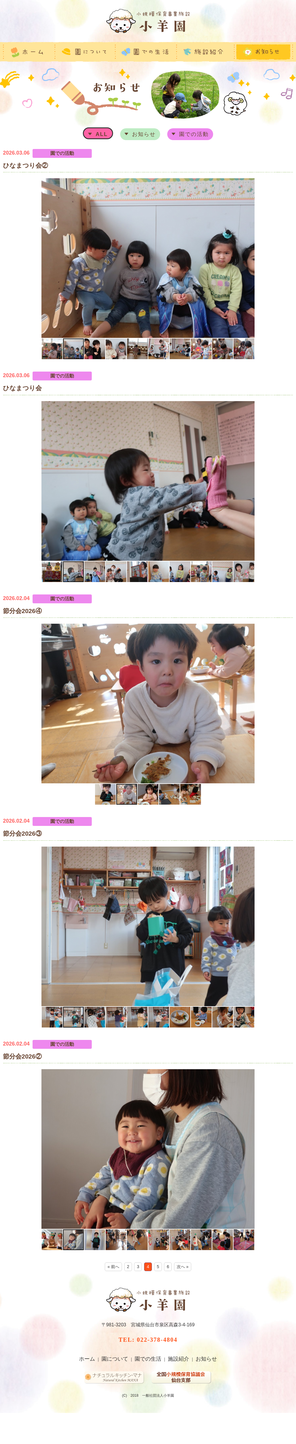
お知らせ (144, 134)
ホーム (87, 1359)
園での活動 (194, 134)
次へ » (183, 1266)
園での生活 (148, 1359)
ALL (102, 134)
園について (115, 1359)
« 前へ (113, 1266)
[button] (8, 258)
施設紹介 (178, 1359)
